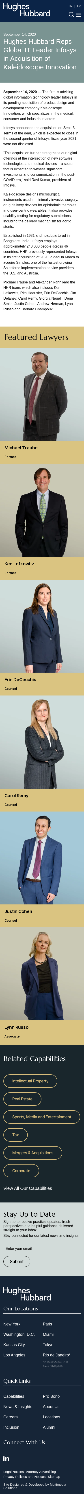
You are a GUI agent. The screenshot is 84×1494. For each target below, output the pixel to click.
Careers (10, 1417)
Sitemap (54, 1477)
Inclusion (11, 1427)
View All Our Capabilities (27, 1188)
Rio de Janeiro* (57, 1355)
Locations (51, 1417)
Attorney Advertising (41, 1472)
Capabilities (13, 1396)
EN (70, 6)
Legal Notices (13, 1472)
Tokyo (48, 1345)
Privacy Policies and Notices (24, 1477)
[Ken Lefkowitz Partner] (42, 521)
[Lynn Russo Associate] (42, 985)
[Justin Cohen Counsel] (42, 869)
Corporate (21, 1170)
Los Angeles (14, 1355)
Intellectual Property (30, 1081)
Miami (48, 1334)
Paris (47, 1324)
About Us (51, 1406)
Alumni (49, 1427)
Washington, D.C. (19, 1334)
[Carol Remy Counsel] (42, 753)
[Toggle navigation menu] (78, 14)
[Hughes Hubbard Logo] (26, 9)
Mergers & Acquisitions (32, 1152)
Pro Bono (51, 1396)
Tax (15, 1134)
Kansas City (14, 1345)
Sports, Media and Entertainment (41, 1116)
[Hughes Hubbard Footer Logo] (27, 1299)
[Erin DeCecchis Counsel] (42, 637)
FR (79, 6)
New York (11, 1324)
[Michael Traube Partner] (42, 406)
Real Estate (22, 1099)
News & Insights (17, 1406)
